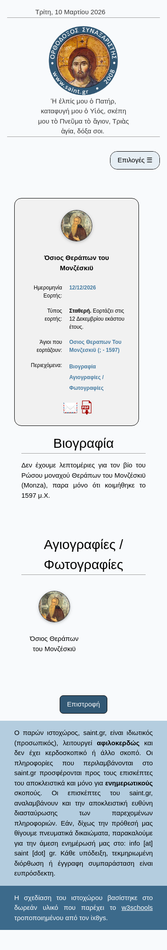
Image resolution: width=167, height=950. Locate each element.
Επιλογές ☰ (135, 160)
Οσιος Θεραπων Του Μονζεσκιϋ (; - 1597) (95, 346)
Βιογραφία (82, 366)
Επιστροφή (83, 704)
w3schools (137, 907)
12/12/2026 (82, 288)
